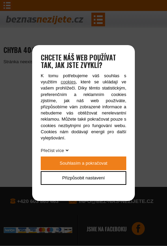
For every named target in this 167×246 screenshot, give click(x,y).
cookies (68, 81)
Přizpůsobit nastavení (83, 177)
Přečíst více (52, 150)
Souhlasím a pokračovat (83, 163)
